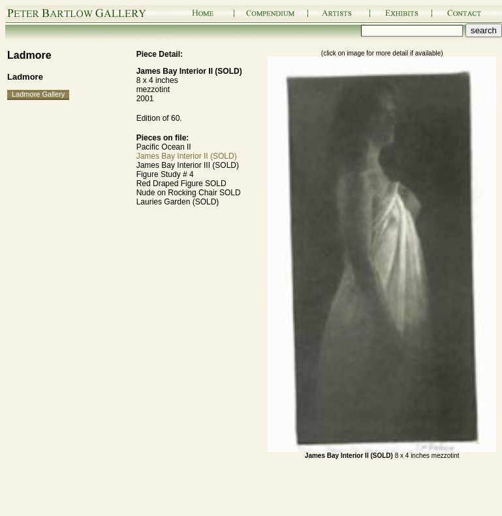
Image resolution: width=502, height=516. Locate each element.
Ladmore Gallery (38, 94)
